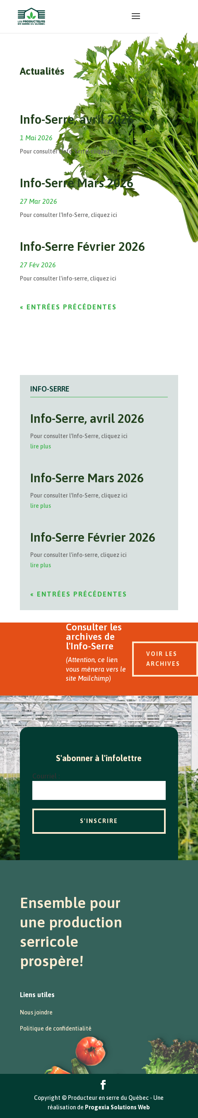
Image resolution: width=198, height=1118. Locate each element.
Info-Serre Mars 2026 (76, 183)
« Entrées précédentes (68, 307)
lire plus (40, 446)
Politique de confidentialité (56, 1028)
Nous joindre (36, 1012)
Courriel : (46, 776)
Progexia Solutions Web (117, 1107)
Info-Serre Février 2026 (82, 246)
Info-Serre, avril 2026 (77, 119)
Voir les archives (163, 659)
